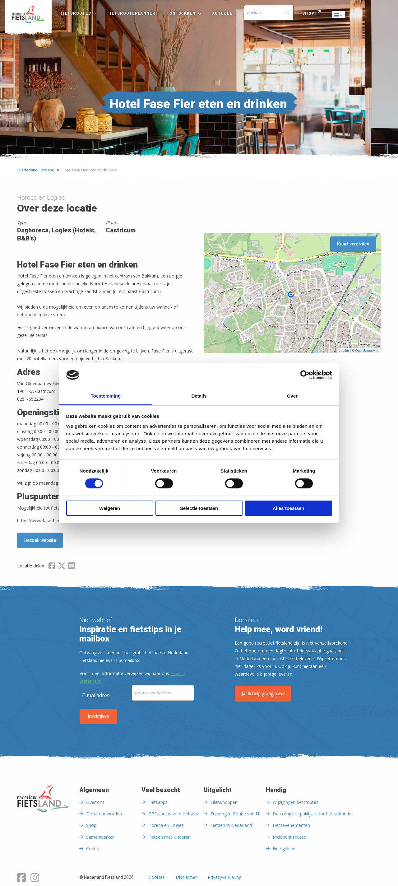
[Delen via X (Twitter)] (62, 566)
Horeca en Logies (166, 825)
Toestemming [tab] (106, 396)
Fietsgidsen (284, 848)
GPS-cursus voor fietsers (173, 814)
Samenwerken (100, 837)
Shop (308, 13)
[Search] (269, 13)
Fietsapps (158, 802)
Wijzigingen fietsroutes (295, 802)
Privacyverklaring (224, 877)
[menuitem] (28, 14)
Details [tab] (198, 396)
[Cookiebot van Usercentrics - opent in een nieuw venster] (305, 375)
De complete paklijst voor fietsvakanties (313, 814)
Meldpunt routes (289, 837)
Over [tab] (292, 396)
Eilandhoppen (224, 802)
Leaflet (344, 350)
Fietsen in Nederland (231, 825)
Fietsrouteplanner (131, 13)
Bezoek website (40, 540)
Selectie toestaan (199, 508)
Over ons (95, 802)
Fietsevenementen (291, 825)
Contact (94, 848)
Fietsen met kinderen (169, 837)
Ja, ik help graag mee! (263, 694)
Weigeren (109, 508)
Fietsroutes (76, 13)
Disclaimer (186, 877)
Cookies (157, 877)
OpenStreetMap (367, 350)
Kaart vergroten (353, 243)
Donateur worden (104, 814)
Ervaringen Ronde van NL (236, 814)
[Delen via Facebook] (52, 566)
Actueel (222, 13)
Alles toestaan (288, 508)
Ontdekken (182, 13)
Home (28, 14)
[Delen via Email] (71, 566)
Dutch (339, 15)
